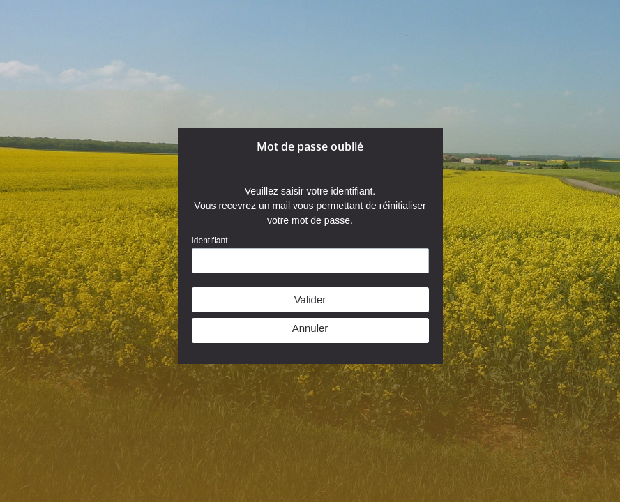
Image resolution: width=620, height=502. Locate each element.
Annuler (310, 328)
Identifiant (210, 240)
